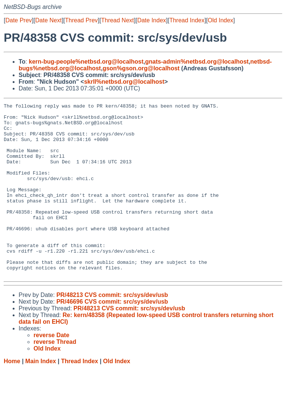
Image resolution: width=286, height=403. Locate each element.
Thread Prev (81, 20)
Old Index (220, 20)
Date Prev (18, 20)
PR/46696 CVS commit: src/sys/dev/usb (112, 336)
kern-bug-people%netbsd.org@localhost (86, 61)
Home (12, 396)
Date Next (48, 20)
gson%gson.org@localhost (140, 68)
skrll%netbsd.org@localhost (124, 82)
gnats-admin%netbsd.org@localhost (197, 61)
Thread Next (117, 20)
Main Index (40, 396)
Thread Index (186, 20)
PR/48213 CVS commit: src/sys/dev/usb (112, 329)
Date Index (151, 20)
